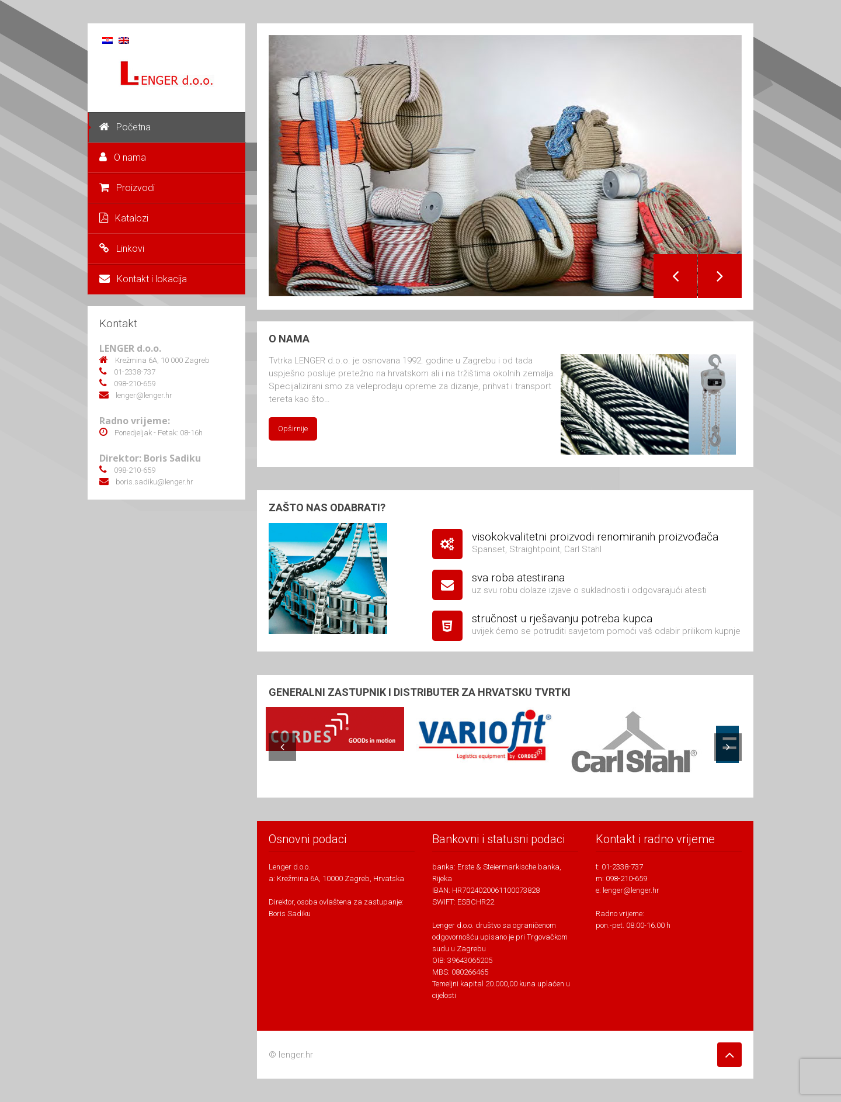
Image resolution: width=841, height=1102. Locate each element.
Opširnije (293, 428)
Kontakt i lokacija (143, 279)
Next (720, 276)
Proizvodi (127, 187)
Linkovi (121, 248)
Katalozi (123, 218)
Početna (125, 127)
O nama (122, 157)
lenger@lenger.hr (631, 890)
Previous (675, 276)
